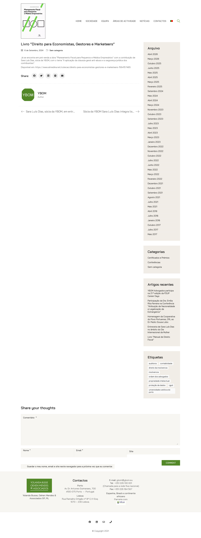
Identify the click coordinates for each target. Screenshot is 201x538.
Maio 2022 (153, 169)
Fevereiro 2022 (155, 179)
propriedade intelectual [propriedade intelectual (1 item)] (159, 381)
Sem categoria (56, 50)
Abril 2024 (153, 100)
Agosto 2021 (154, 197)
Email (79, 450)
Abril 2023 (153, 132)
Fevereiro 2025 (155, 86)
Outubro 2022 (154, 155)
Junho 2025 (153, 68)
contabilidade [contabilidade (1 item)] (166, 363)
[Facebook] (34, 75)
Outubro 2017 (154, 225)
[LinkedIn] (48, 75)
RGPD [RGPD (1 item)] (171, 385)
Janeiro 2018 (154, 220)
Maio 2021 (152, 206)
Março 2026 (153, 58)
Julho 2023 (153, 123)
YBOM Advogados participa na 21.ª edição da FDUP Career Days (161, 293)
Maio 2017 (152, 234)
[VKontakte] (55, 75)
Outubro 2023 (154, 114)
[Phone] (110, 522)
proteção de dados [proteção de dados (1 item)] (157, 385)
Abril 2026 (153, 54)
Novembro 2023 (155, 109)
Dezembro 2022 (155, 146)
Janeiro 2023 (154, 142)
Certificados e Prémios (158, 257)
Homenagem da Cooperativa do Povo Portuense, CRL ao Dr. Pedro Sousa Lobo (161, 319)
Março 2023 (153, 137)
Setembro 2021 (155, 192)
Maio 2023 (153, 128)
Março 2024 (153, 105)
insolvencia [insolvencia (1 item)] (154, 372)
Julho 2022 (153, 160)
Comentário (30, 417)
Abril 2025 (153, 77)
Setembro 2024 (155, 91)
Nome (27, 450)
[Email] (62, 75)
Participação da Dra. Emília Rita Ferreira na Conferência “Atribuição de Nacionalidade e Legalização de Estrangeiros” (161, 306)
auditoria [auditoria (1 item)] (153, 363)
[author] (28, 95)
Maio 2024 (153, 95)
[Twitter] (41, 75)
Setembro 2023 (155, 119)
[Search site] (178, 21)
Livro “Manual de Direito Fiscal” (159, 338)
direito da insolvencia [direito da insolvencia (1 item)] (158, 368)
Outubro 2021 (154, 188)
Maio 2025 (153, 72)
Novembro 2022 (155, 151)
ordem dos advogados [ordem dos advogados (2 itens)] (158, 376)
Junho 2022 (153, 165)
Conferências (154, 262)
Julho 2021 (153, 202)
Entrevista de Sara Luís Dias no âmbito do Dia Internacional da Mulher (161, 329)
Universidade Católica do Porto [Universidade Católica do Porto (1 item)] (159, 391)
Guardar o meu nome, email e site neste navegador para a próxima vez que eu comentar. (70, 466)
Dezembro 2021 (155, 183)
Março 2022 (153, 174)
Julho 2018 (153, 215)
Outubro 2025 (154, 63)
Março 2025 (153, 82)
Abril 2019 (152, 211)
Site (131, 451)
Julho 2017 (153, 229)
